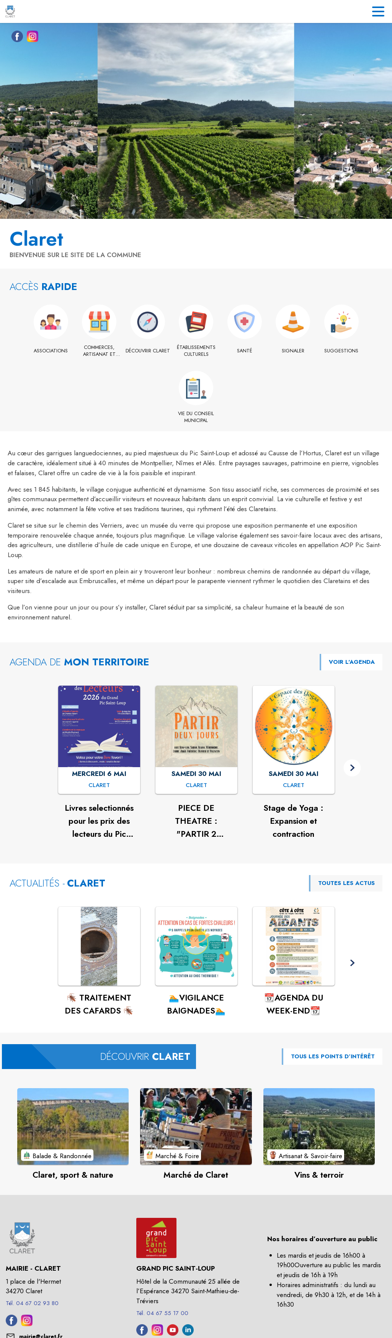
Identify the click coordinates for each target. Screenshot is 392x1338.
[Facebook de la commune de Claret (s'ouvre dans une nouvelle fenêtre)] (15, 38)
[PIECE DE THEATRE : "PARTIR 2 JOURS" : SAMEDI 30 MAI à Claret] (196, 785)
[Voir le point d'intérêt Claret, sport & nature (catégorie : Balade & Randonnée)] (73, 1126)
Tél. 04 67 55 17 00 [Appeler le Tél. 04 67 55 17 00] (162, 1313)
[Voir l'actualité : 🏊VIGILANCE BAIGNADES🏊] (196, 946)
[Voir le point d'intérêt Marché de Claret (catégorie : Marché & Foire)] (196, 1126)
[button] (352, 767)
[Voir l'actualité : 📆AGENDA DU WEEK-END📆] (294, 946)
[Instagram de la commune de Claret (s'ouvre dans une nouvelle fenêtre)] (30, 38)
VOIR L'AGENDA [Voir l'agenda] (352, 662)
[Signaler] (293, 350)
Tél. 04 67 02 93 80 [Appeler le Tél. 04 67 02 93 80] (32, 1303)
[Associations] (50, 350)
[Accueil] (10, 11)
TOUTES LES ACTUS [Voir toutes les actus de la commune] (346, 883)
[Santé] (244, 350)
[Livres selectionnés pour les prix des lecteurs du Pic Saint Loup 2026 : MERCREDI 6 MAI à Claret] (99, 785)
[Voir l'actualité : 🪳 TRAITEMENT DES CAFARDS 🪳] (99, 946)
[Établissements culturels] (196, 351)
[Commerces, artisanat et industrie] (99, 351)
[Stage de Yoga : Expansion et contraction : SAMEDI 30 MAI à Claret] (293, 785)
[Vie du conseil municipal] (196, 417)
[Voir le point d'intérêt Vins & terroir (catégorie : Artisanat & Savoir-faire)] (319, 1126)
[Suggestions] (341, 350)
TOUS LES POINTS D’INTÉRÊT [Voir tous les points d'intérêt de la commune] (333, 1056)
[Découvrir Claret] (147, 350)
